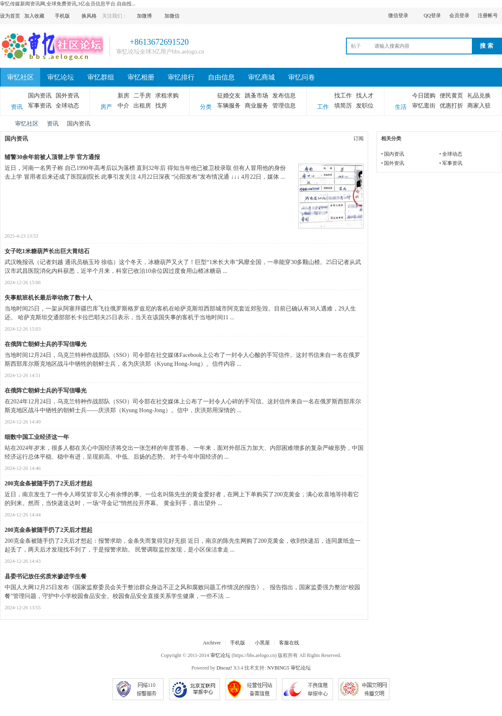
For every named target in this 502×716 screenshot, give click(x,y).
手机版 (237, 643)
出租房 (142, 106)
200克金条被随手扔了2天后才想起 (48, 483)
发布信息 (284, 95)
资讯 (53, 124)
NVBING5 (278, 668)
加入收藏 (34, 16)
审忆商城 (261, 77)
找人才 (365, 95)
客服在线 (289, 643)
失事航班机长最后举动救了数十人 (48, 298)
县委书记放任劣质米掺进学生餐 (46, 576)
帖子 (356, 46)
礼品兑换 (479, 95)
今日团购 (423, 95)
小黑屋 (262, 643)
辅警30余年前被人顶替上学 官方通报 (52, 157)
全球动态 (67, 106)
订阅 (358, 138)
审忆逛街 (423, 106)
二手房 (142, 95)
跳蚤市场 (256, 95)
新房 (123, 95)
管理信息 (284, 106)
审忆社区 (20, 77)
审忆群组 (100, 77)
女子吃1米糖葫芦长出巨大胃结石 (47, 251)
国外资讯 (67, 95)
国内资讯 (39, 95)
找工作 (343, 95)
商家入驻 (479, 106)
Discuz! (224, 668)
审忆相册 (141, 77)
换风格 (89, 16)
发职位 (365, 106)
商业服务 (256, 106)
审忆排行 (181, 77)
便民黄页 (451, 95)
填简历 (343, 106)
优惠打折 (451, 106)
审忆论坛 (60, 77)
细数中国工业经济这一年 (37, 437)
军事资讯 (39, 106)
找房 (161, 106)
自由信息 (221, 77)
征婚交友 (229, 95)
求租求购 (167, 95)
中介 (123, 106)
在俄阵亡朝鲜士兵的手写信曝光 (46, 344)
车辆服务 (229, 106)
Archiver (212, 643)
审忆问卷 (301, 77)
